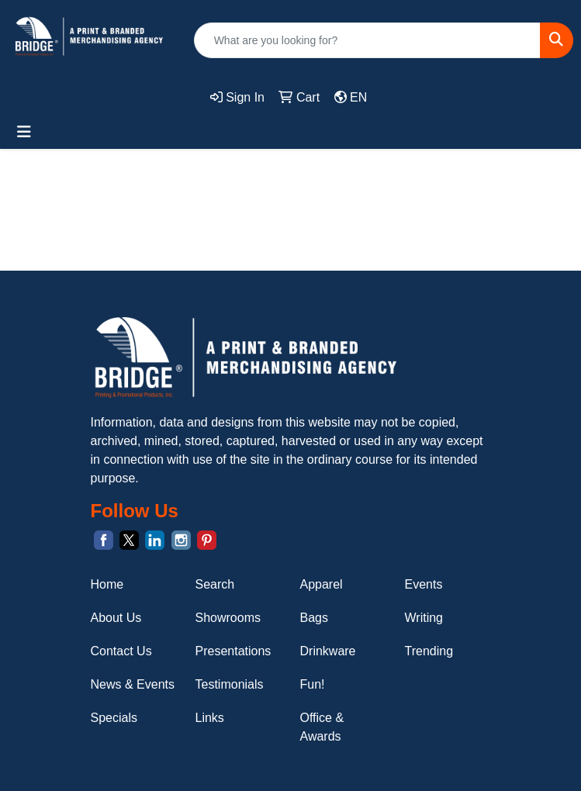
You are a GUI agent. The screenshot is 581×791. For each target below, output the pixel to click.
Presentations (233, 651)
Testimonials (229, 684)
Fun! (312, 684)
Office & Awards (322, 727)
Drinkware (328, 651)
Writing (424, 617)
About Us (116, 617)
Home (107, 584)
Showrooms (228, 617)
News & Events (133, 684)
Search (215, 584)
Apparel (321, 584)
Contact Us (121, 651)
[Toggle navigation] (24, 132)
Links (209, 717)
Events (424, 584)
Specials (114, 717)
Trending (429, 651)
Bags (314, 617)
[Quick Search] (367, 40)
